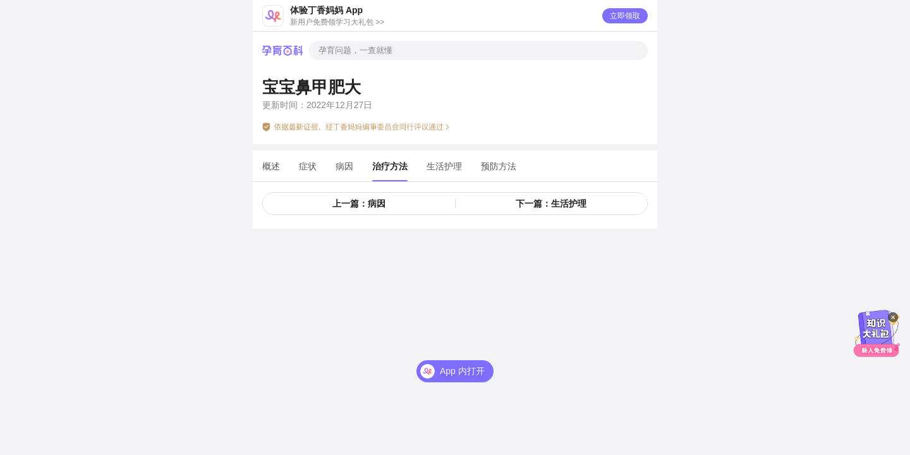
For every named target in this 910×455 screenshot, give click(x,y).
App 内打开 (462, 371)
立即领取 (625, 15)
